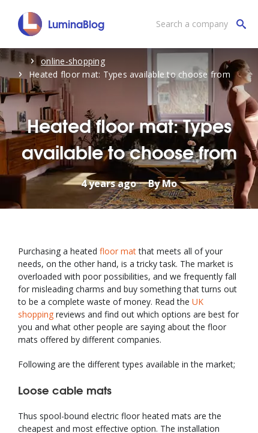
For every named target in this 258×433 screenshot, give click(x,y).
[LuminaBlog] (61, 24)
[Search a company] (198, 24)
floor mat (118, 251)
